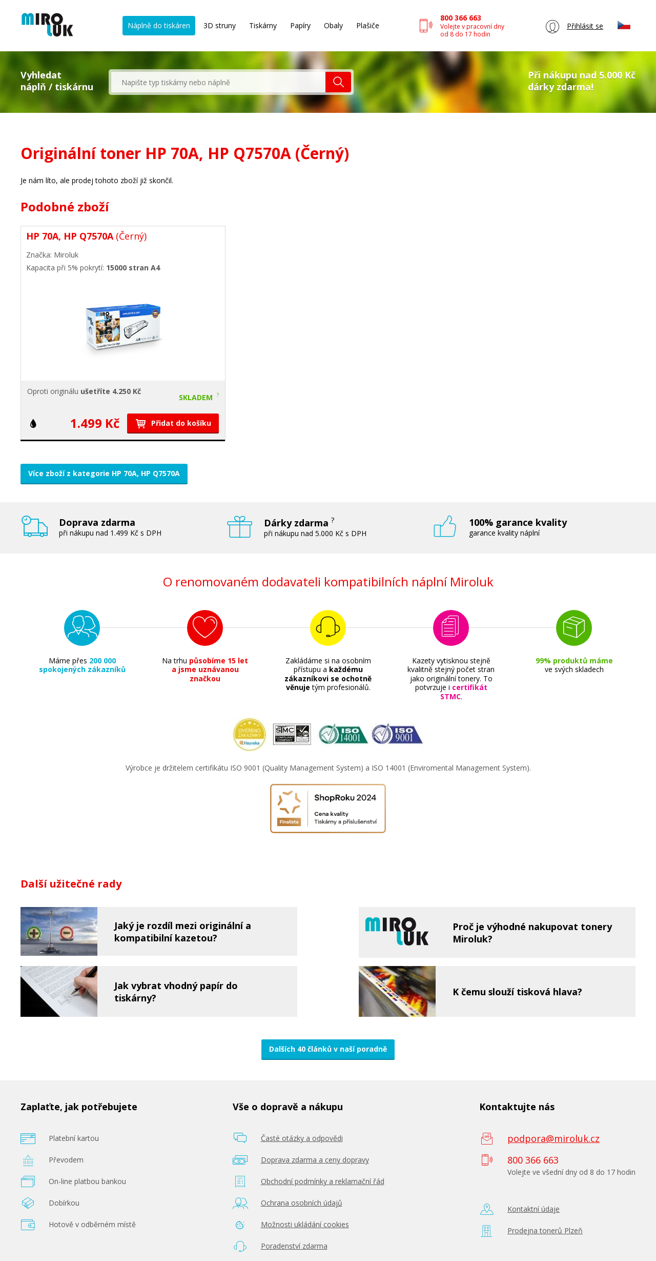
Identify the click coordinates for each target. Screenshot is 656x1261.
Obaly (333, 25)
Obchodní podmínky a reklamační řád (322, 1181)
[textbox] (218, 82)
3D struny (219, 25)
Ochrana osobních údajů (301, 1203)
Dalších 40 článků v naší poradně (328, 1049)
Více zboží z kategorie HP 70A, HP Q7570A (104, 473)
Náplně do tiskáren (159, 25)
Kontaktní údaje (533, 1209)
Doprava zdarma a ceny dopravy (315, 1160)
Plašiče (367, 25)
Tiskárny (263, 25)
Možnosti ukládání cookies (305, 1224)
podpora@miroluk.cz (553, 1138)
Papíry (300, 25)
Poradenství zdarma (294, 1246)
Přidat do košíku (173, 423)
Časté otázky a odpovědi (302, 1138)
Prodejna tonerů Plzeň (545, 1230)
